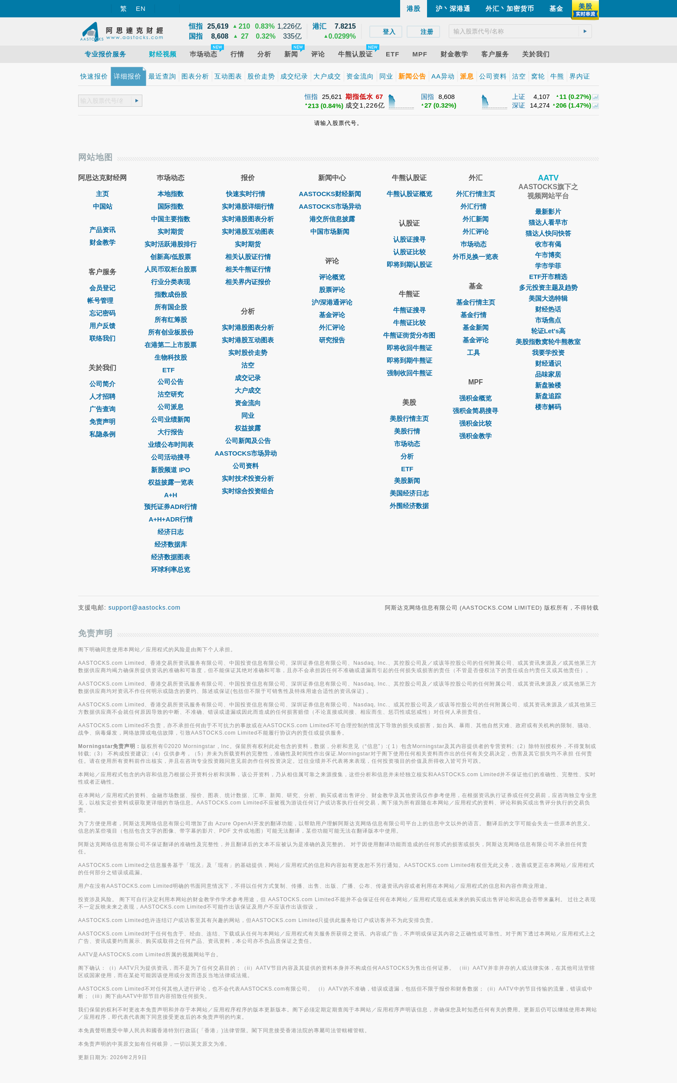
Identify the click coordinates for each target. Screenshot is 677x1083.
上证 (518, 96)
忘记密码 (102, 313)
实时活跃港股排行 (171, 244)
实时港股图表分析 (248, 219)
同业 (247, 415)
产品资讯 (102, 229)
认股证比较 (409, 252)
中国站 (102, 206)
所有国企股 (170, 307)
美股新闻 (409, 480)
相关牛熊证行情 (248, 269)
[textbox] (520, 31)
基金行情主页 (475, 302)
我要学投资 (548, 352)
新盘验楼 (548, 385)
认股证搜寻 (409, 239)
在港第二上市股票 (171, 344)
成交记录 (248, 377)
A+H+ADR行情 (170, 519)
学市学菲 (548, 265)
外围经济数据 (409, 505)
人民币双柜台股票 (171, 269)
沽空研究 (171, 394)
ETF (170, 370)
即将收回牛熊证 (409, 347)
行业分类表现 (170, 282)
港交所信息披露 (332, 219)
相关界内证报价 (248, 282)
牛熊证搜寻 (409, 310)
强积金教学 (475, 436)
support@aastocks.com (144, 607)
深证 (518, 105)
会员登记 (102, 288)
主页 (102, 193)
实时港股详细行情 (248, 206)
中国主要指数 (170, 219)
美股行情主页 (409, 418)
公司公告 (171, 381)
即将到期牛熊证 (409, 360)
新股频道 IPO (170, 469)
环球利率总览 (170, 569)
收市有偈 (548, 244)
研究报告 (332, 340)
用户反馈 (102, 325)
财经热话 (548, 309)
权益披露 (248, 428)
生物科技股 (170, 357)
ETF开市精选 (548, 276)
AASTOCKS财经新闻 (332, 193)
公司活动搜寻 (170, 457)
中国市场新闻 (332, 231)
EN (141, 8)
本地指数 (171, 193)
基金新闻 (476, 327)
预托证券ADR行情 (170, 506)
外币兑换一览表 (475, 256)
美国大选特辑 (548, 298)
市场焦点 (548, 320)
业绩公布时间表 (171, 444)
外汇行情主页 (475, 193)
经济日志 (171, 531)
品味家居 (548, 374)
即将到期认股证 (409, 264)
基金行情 (475, 314)
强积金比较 (475, 423)
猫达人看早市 (548, 222)
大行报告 (171, 432)
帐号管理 (102, 300)
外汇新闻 (476, 219)
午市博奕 (548, 255)
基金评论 (332, 314)
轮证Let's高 (548, 331)
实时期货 (171, 231)
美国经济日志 (409, 493)
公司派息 (171, 406)
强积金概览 (475, 398)
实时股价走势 (247, 352)
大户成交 (248, 390)
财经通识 (548, 363)
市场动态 (409, 443)
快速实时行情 (247, 193)
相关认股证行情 (248, 256)
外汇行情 (475, 206)
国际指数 (171, 206)
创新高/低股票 (170, 256)
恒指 (311, 96)
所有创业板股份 (171, 332)
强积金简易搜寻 (475, 410)
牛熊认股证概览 (409, 193)
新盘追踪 (548, 396)
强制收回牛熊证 (409, 373)
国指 (427, 96)
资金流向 (248, 403)
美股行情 (409, 431)
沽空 (247, 365)
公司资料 (248, 465)
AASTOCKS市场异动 (248, 453)
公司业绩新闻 (170, 419)
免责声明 (102, 421)
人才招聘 (102, 396)
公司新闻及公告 (248, 440)
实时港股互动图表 (248, 231)
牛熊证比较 (409, 322)
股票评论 (332, 289)
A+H (170, 495)
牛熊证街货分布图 (409, 335)
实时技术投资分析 (248, 478)
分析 (409, 456)
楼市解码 (548, 406)
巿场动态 (475, 244)
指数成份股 (170, 294)
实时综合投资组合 (248, 491)
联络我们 (102, 338)
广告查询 (102, 409)
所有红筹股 (170, 319)
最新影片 (548, 211)
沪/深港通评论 (332, 302)
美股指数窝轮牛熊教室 (548, 341)
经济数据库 (170, 544)
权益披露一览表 (171, 482)
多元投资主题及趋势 (548, 287)
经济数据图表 (170, 557)
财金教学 (102, 242)
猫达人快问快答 (548, 233)
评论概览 (332, 277)
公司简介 (102, 383)
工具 (475, 352)
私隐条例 (102, 434)
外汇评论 (332, 327)
